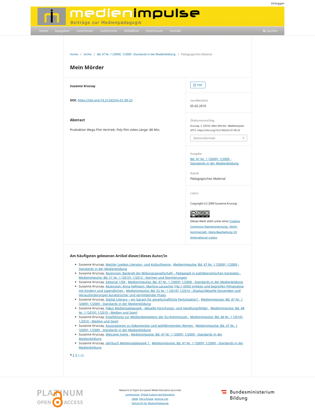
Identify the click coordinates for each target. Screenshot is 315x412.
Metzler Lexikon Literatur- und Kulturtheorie (139, 264)
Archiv (88, 54)
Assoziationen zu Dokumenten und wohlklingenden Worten (150, 326)
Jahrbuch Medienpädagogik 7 (128, 343)
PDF (199, 85)
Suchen (270, 31)
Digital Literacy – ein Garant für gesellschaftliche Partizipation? (152, 299)
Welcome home (117, 334)
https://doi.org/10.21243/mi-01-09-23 (105, 100)
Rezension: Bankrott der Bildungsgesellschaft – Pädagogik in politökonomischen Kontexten (173, 273)
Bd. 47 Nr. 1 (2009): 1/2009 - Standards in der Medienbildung (136, 54)
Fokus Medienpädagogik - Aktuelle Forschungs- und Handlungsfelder (157, 308)
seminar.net (161, 398)
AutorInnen (108, 31)
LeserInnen (85, 31)
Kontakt (175, 31)
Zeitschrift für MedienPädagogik (150, 403)
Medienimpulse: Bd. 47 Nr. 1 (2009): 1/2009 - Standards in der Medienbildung (185, 282)
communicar (132, 394)
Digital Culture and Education (158, 394)
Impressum (154, 31)
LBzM (135, 398)
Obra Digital (146, 398)
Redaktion (131, 31)
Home (43, 31)
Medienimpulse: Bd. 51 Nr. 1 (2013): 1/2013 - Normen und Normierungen (133, 277)
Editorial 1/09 (116, 282)
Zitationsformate (204, 138)
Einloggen (277, 3)
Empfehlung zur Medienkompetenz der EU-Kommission (147, 317)
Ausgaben (62, 31)
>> (82, 355)
